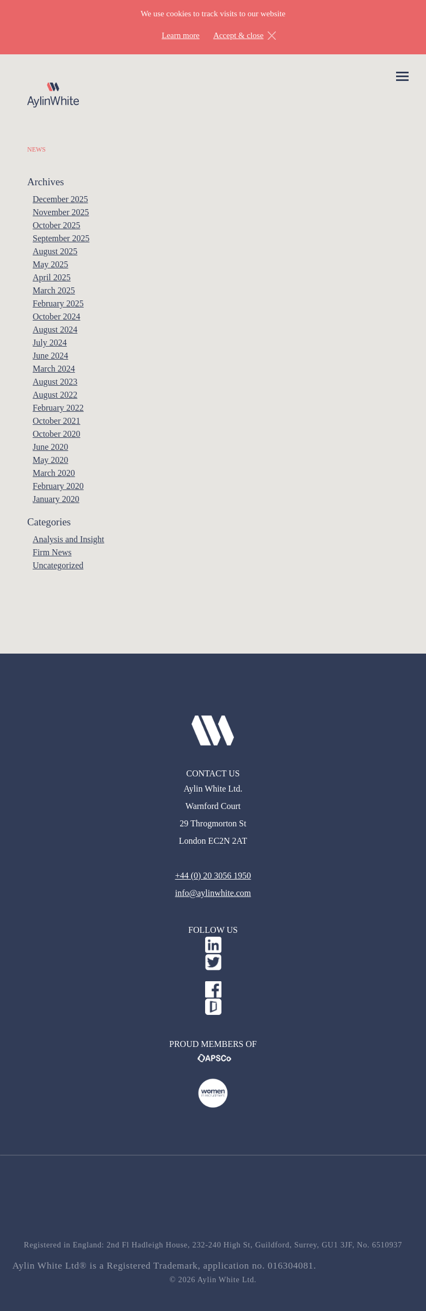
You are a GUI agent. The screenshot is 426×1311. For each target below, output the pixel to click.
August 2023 (55, 381)
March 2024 (54, 368)
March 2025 (54, 290)
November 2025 (61, 212)
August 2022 (55, 394)
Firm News (52, 552)
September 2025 (61, 238)
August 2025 (55, 251)
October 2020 (57, 433)
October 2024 (57, 316)
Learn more (181, 35)
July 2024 (50, 342)
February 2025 (58, 303)
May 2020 (50, 460)
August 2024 (55, 329)
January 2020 (56, 499)
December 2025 (60, 199)
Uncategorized (58, 565)
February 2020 (58, 486)
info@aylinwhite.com (213, 893)
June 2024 (50, 355)
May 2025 (50, 264)
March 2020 (54, 473)
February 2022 (58, 407)
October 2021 (57, 420)
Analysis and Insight (68, 539)
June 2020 (50, 446)
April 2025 (52, 277)
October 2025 (57, 225)
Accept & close (238, 35)
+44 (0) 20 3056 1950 (213, 875)
